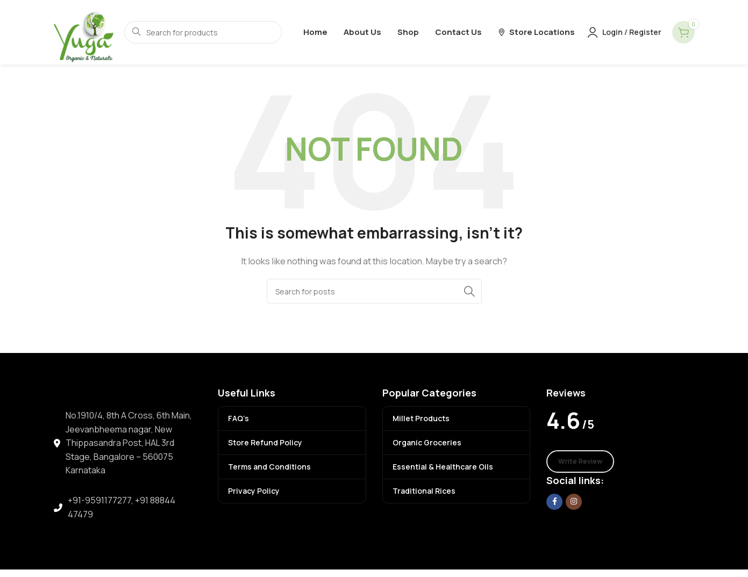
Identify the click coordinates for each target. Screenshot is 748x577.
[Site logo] (83, 31)
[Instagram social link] (574, 502)
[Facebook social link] (554, 502)
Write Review (580, 461)
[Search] (374, 291)
